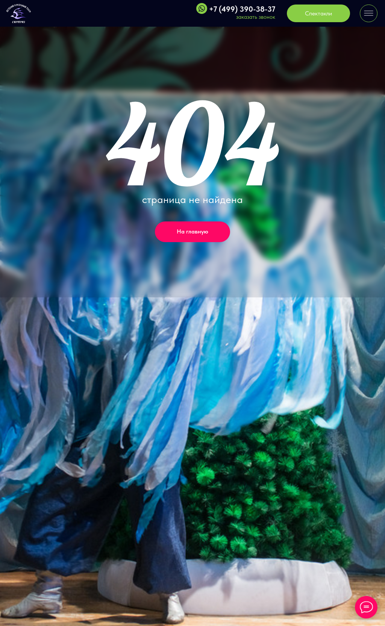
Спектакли (318, 13)
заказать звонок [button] (255, 17)
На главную (192, 231)
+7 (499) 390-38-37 (242, 9)
